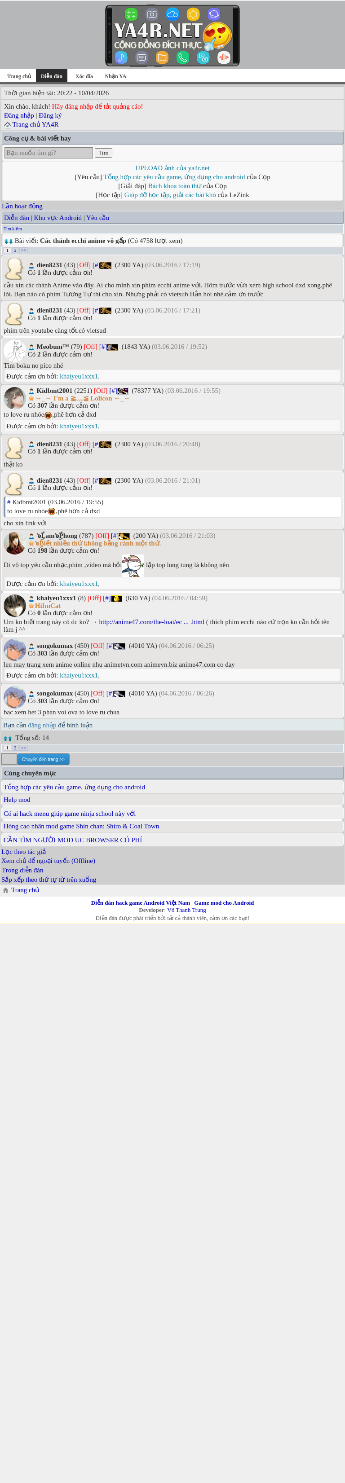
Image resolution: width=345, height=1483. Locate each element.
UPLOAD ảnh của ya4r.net (172, 168)
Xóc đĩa (84, 76)
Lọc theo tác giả (23, 851)
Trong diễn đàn (22, 870)
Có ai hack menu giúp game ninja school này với (70, 813)
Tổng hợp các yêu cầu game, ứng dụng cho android (174, 176)
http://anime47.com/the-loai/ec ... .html (152, 621)
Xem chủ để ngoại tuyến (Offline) (48, 860)
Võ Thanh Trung (186, 910)
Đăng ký (50, 115)
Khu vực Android (58, 217)
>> (23, 250)
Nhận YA (116, 76)
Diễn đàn (16, 217)
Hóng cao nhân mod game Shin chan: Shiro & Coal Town (81, 826)
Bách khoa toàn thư (175, 185)
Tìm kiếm (13, 228)
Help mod (17, 799)
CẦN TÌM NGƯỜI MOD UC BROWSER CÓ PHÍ (73, 840)
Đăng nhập (19, 115)
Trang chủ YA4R (35, 124)
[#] (97, 264)
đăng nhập (42, 725)
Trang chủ (19, 76)
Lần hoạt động (22, 206)
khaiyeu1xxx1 (79, 376)
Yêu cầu (97, 217)
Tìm (103, 153)
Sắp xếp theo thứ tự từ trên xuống (48, 879)
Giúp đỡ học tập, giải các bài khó (170, 194)
